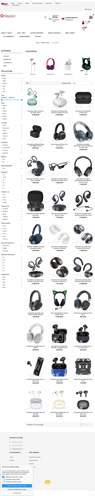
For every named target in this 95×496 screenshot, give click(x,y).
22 (11, 185)
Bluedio (11, 83)
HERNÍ (5, 66)
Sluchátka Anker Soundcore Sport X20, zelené (36, 111)
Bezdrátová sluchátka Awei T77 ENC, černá (36, 380)
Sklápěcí (11, 248)
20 (11, 182)
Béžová (11, 105)
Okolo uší (11, 136)
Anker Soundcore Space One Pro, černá (59, 145)
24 (11, 188)
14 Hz (11, 197)
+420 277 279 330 (55, 16)
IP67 (11, 279)
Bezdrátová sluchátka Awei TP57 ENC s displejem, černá (59, 347)
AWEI (11, 81)
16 (11, 180)
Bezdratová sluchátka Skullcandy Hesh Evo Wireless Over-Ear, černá (83, 180)
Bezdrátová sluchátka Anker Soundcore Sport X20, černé (83, 280)
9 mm (11, 236)
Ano (11, 159)
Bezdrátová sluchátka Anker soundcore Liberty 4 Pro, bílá (59, 111)
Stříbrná (11, 119)
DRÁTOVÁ (6, 56)
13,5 (11, 175)
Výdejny (27, 3)
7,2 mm (11, 231)
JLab (11, 91)
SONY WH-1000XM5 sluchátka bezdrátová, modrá (35, 247)
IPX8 (11, 287)
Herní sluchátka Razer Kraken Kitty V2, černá (59, 313)
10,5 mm (11, 239)
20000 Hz (11, 219)
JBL (11, 89)
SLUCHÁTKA (6, 51)
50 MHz (11, 202)
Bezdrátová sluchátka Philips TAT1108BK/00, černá (35, 145)
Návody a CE (6, 5)
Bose (11, 86)
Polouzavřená (11, 148)
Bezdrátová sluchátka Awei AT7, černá (83, 313)
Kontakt (12, 3)
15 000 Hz (11, 209)
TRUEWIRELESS (7, 62)
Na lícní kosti (11, 128)
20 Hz (11, 200)
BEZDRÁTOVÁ (7, 59)
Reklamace (57, 3)
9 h (11, 270)
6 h (11, 262)
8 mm (11, 234)
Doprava (20, 3)
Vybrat (83, 83)
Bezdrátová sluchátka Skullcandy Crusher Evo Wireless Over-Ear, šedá (83, 146)
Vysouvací (11, 251)
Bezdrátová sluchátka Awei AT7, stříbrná (35, 347)
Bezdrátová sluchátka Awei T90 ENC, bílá (36, 413)
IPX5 (11, 285)
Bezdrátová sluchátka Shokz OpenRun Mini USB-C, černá (59, 179)
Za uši (11, 138)
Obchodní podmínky (37, 3)
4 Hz (11, 194)
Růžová (11, 116)
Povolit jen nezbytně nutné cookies (17, 489)
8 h (11, 268)
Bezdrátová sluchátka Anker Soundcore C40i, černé (59, 280)
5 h (11, 257)
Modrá (11, 113)
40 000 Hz (11, 211)
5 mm (11, 226)
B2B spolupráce (16, 5)
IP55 (11, 277)
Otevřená (11, 145)
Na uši (11, 131)
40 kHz (11, 214)
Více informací (17, 493)
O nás (11, 457)
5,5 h (11, 260)
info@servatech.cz (71, 17)
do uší (11, 125)
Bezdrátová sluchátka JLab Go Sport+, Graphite (35, 179)
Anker (11, 78)
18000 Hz (11, 217)
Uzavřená (11, 150)
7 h (11, 265)
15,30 (11, 177)
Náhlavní (11, 133)
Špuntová (11, 153)
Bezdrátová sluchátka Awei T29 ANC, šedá (59, 380)
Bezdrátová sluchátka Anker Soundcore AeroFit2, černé (36, 280)
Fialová (11, 111)
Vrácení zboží (48, 3)
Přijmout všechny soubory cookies (17, 486)
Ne (11, 162)
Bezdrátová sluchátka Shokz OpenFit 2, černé (59, 214)
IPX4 (11, 282)
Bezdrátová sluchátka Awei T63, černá (83, 380)
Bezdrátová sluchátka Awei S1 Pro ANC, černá (83, 347)
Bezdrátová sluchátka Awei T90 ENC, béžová (59, 413)
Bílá (11, 108)
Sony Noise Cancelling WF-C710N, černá (83, 111)
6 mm (11, 228)
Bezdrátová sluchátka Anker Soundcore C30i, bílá (59, 247)
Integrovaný (11, 245)
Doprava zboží (33, 460)
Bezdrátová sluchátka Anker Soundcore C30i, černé (83, 247)
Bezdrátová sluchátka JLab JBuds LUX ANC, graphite (35, 313)
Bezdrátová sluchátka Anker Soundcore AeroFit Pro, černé (83, 214)
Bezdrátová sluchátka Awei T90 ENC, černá (83, 413)
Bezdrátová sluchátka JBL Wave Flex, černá (35, 214)
